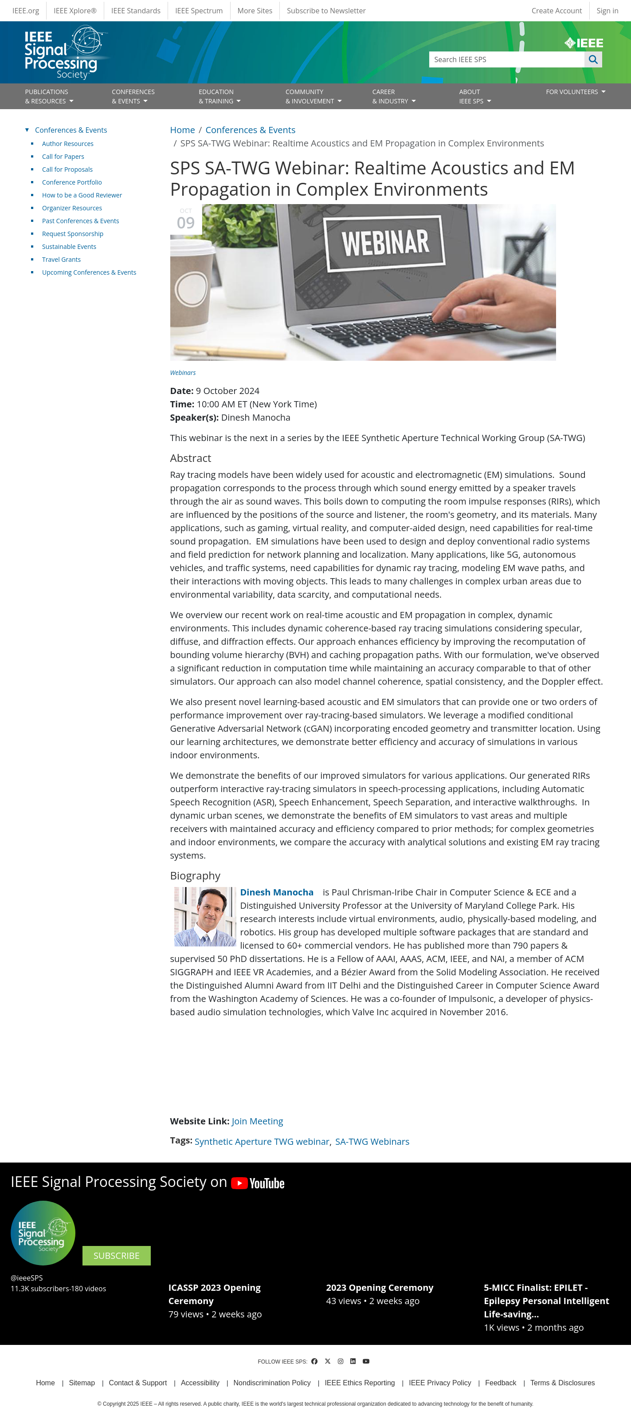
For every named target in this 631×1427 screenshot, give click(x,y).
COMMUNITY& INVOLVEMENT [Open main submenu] (311, 96)
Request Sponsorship (72, 233)
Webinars (183, 372)
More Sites (255, 11)
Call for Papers (63, 156)
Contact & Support (138, 1383)
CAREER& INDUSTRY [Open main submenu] (391, 96)
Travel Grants (61, 259)
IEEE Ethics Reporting (360, 1383)
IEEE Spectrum (199, 11)
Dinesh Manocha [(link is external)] (280, 892)
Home (183, 130)
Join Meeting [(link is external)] (261, 1121)
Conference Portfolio (72, 182)
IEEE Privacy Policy (440, 1383)
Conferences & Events (250, 130)
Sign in (608, 11)
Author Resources (68, 143)
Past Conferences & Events (80, 221)
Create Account (557, 11)
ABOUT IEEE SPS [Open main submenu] (472, 96)
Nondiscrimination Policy (272, 1383)
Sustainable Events (69, 246)
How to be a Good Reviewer (82, 195)
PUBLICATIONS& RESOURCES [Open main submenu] (46, 96)
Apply (593, 59)
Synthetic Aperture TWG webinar (262, 1141)
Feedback (500, 1383)
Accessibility (200, 1383)
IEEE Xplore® (75, 11)
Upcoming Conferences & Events (89, 272)
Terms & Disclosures (562, 1383)
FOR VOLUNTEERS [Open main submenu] (573, 91)
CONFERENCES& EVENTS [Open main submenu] (133, 96)
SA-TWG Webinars (372, 1141)
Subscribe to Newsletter (326, 11)
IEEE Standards (136, 11)
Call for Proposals (67, 169)
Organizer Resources (72, 208)
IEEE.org (25, 11)
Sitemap (82, 1383)
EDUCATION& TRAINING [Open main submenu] (217, 96)
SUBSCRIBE (117, 1255)
